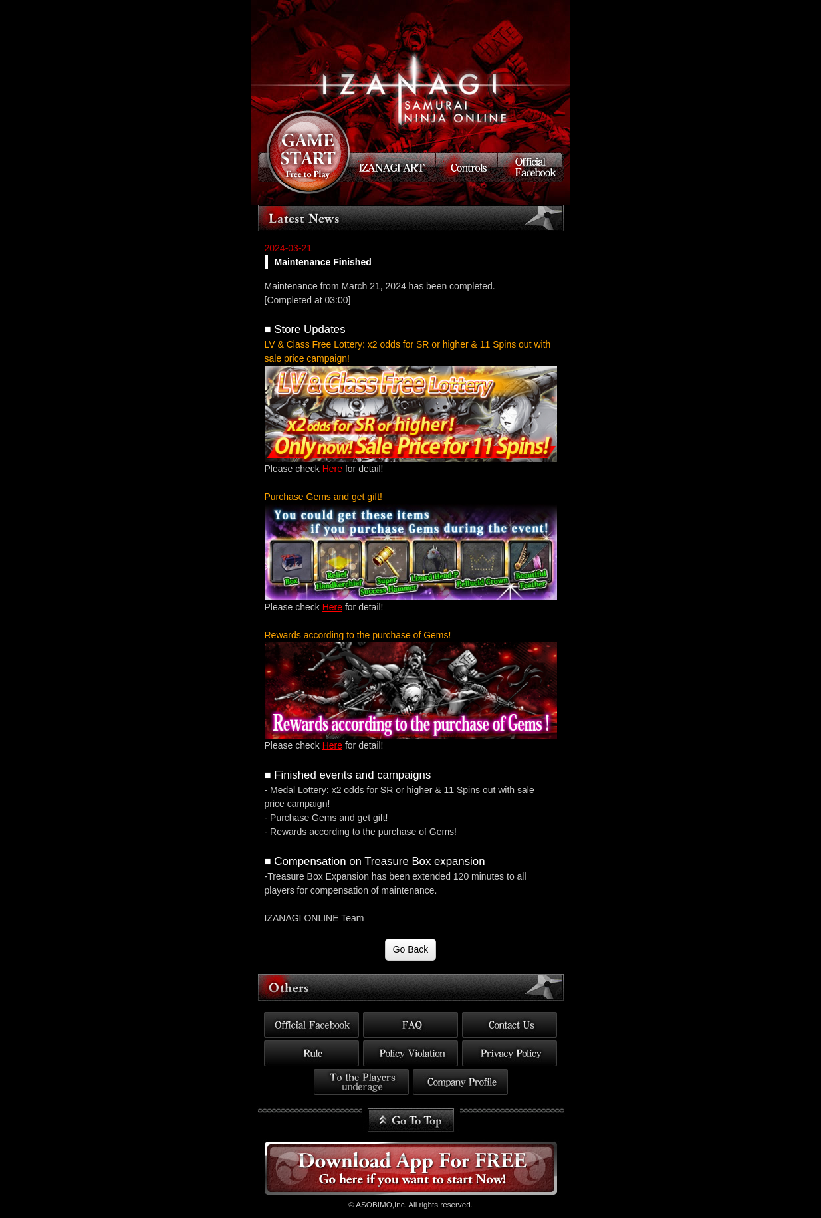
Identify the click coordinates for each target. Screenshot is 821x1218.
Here (332, 468)
